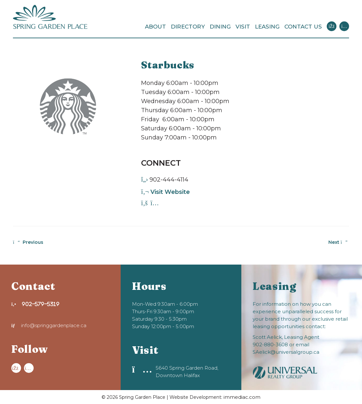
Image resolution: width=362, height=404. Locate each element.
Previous (28, 242)
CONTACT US (303, 26)
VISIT (243, 26)
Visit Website (165, 192)
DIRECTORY (188, 26)
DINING (220, 26)
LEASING (267, 26)
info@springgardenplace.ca (48, 325)
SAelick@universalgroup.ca (286, 352)
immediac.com (242, 397)
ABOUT (155, 26)
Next (337, 242)
